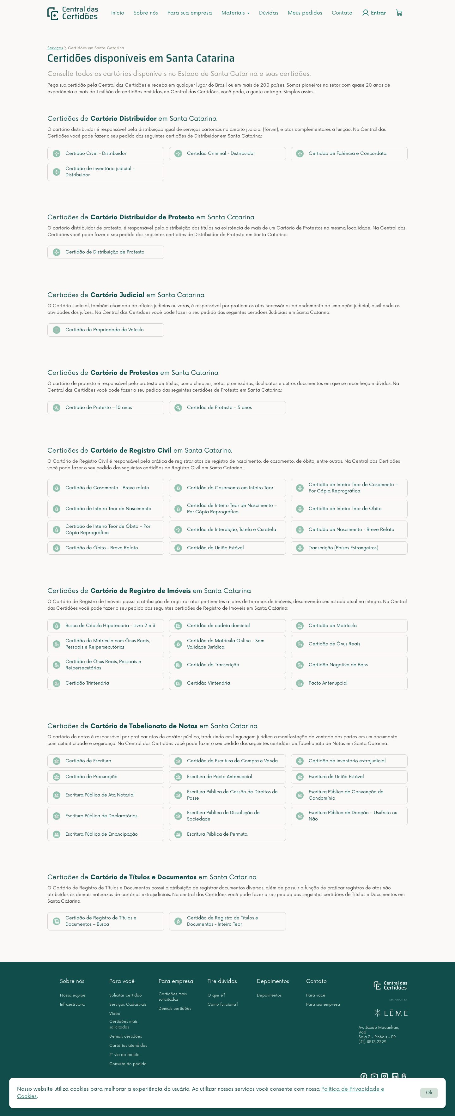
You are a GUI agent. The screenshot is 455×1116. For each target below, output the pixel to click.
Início (117, 13)
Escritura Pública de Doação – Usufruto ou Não (346, 816)
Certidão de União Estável (209, 548)
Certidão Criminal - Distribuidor (214, 153)
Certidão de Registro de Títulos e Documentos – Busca (94, 921)
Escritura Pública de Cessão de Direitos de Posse (226, 795)
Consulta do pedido (128, 1064)
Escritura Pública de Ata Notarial (94, 795)
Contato (342, 13)
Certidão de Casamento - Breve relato (101, 488)
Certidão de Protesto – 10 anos (92, 408)
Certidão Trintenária (81, 683)
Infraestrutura (72, 1004)
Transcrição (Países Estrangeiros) (337, 548)
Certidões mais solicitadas (123, 1024)
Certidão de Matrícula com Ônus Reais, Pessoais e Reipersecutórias (101, 644)
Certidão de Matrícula (326, 626)
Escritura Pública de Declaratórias (95, 816)
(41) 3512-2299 (372, 1042)
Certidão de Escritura (82, 761)
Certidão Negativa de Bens (332, 665)
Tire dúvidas (222, 981)
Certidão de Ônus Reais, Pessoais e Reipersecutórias (97, 665)
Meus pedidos (305, 13)
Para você (122, 981)
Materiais (235, 13)
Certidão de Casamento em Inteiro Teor (223, 488)
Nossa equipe (73, 995)
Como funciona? (223, 1004)
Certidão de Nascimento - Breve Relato (345, 530)
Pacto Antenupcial (322, 683)
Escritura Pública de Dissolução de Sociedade (217, 816)
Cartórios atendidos (128, 1045)
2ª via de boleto (124, 1054)
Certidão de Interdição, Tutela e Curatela (225, 530)
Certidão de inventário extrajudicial (341, 761)
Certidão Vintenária (202, 683)
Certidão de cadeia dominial (212, 626)
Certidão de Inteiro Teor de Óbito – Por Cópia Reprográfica (101, 529)
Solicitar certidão (125, 995)
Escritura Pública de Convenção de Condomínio (340, 795)
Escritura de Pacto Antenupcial (213, 777)
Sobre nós (146, 13)
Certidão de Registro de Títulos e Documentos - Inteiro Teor (216, 921)
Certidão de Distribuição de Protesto (98, 252)
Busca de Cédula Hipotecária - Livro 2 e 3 (104, 626)
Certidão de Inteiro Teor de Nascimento (102, 509)
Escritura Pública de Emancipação (95, 834)
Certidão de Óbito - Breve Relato (95, 548)
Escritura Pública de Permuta (210, 834)
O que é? (216, 995)
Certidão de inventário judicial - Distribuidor (94, 172)
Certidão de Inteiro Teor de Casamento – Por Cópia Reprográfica (347, 488)
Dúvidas (268, 13)
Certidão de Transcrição (206, 665)
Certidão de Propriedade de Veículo (98, 330)
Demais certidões (125, 1036)
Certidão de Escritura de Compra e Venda (226, 761)
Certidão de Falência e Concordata (341, 153)
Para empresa (176, 981)
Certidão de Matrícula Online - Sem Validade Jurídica (219, 644)
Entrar (374, 12)
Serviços (55, 48)
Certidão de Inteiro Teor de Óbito (339, 509)
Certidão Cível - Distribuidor (89, 153)
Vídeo (114, 1013)
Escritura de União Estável (330, 777)
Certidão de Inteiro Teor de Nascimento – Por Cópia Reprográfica (225, 509)
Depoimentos (273, 981)
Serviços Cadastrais (127, 1004)
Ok (429, 1092)
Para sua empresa (189, 13)
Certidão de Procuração (85, 777)
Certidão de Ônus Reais (328, 644)
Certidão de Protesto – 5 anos (213, 408)
